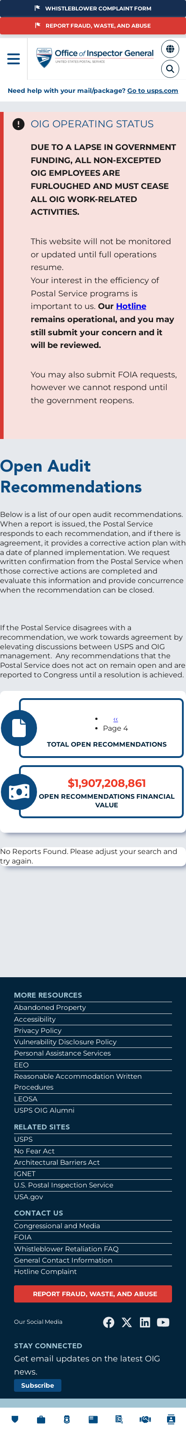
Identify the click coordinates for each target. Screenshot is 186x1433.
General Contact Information (63, 1260)
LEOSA (25, 1099)
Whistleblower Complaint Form (93, 8)
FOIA (23, 1237)
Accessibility (35, 1019)
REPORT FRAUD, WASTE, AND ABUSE (95, 1294)
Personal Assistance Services (62, 1053)
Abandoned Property (50, 1007)
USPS (23, 1139)
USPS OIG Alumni (44, 1110)
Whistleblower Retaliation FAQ (66, 1249)
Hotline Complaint (45, 1271)
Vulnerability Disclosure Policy (65, 1041)
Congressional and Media (57, 1225)
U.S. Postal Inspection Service (63, 1185)
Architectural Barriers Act (57, 1162)
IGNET (25, 1173)
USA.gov (28, 1196)
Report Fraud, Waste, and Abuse (93, 25)
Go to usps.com (152, 91)
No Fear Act (34, 1151)
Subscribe (37, 1385)
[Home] (95, 64)
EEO (21, 1065)
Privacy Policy (37, 1030)
